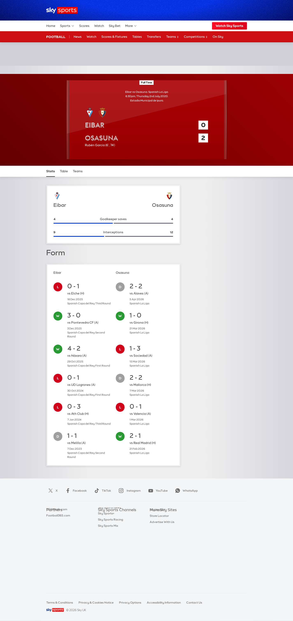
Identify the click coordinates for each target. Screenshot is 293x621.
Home (50, 25)
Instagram (129, 490)
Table (64, 171)
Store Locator (159, 559)
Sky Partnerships (161, 546)
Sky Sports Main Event (113, 516)
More (131, 26)
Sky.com (156, 516)
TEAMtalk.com (56, 528)
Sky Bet (114, 25)
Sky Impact (157, 553)
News (78, 36)
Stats (50, 171)
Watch (99, 25)
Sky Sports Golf (108, 540)
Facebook (75, 490)
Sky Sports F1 (107, 546)
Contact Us (194, 602)
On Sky (218, 36)
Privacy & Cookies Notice (96, 602)
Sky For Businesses (163, 540)
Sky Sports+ (106, 571)
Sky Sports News (109, 565)
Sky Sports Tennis (110, 553)
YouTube (157, 490)
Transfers (154, 36)
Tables (137, 36)
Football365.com (58, 534)
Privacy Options (130, 602)
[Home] (62, 10)
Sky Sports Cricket (111, 534)
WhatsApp (186, 490)
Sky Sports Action (110, 559)
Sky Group (157, 534)
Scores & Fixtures (114, 36)
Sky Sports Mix (108, 583)
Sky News (156, 522)
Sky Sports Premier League (116, 522)
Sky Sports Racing (110, 577)
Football (55, 36)
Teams (172, 37)
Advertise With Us (162, 565)
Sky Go (155, 528)
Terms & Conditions (59, 602)
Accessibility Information (164, 602)
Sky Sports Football (111, 528)
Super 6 (51, 522)
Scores (84, 25)
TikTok (102, 490)
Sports (67, 26)
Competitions (196, 37)
